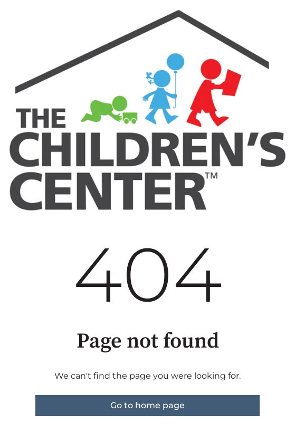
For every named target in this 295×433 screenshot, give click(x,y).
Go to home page (147, 405)
